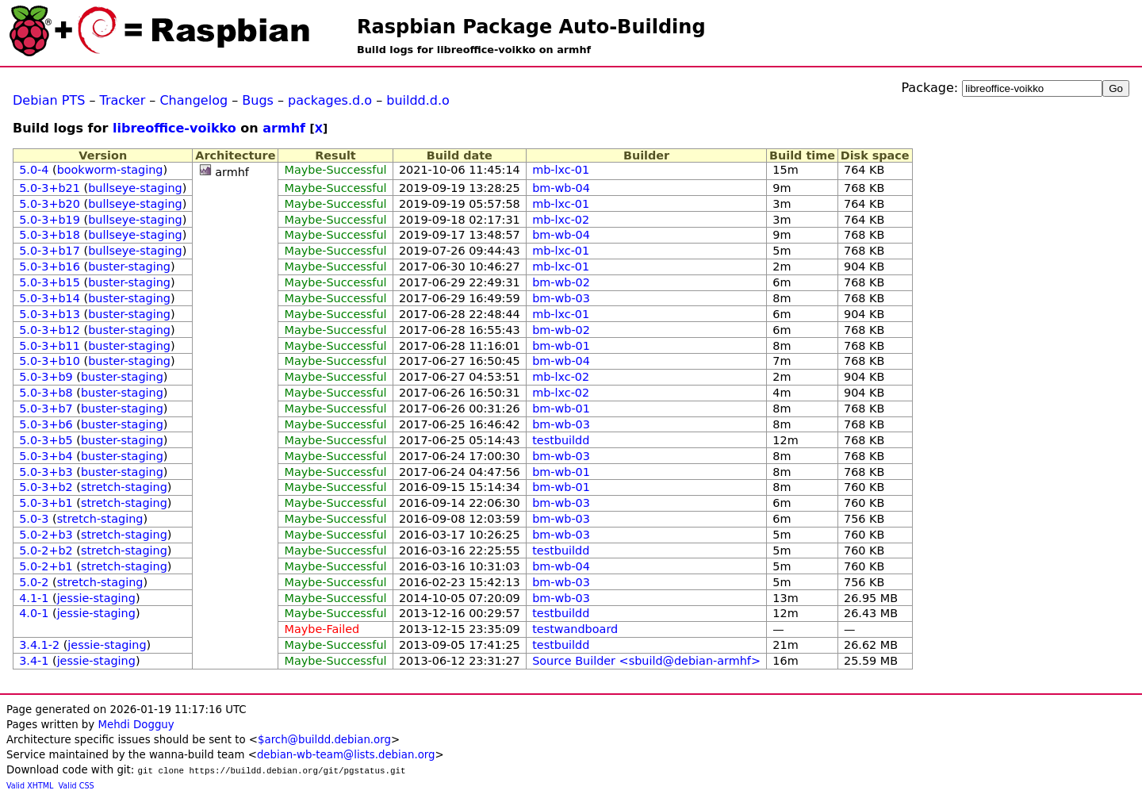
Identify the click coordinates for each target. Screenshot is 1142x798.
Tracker (123, 100)
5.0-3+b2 (46, 487)
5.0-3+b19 (49, 219)
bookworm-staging (110, 169)
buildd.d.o (418, 100)
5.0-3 (33, 518)
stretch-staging (124, 487)
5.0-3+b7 (46, 408)
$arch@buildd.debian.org (324, 740)
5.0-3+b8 (46, 392)
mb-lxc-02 (560, 219)
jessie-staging (96, 598)
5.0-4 (33, 169)
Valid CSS (76, 785)
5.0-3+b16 (49, 266)
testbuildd (560, 440)
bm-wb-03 (561, 298)
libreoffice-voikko (174, 128)
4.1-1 (33, 598)
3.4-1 (33, 660)
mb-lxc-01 (560, 169)
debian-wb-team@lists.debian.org (346, 755)
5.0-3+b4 (46, 456)
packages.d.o (330, 100)
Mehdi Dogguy (136, 725)
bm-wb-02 (561, 282)
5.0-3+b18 (49, 234)
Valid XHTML (29, 785)
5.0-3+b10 (49, 361)
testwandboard (575, 629)
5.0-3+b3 (46, 472)
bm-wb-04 (561, 188)
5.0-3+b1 (46, 503)
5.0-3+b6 (46, 424)
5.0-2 (33, 582)
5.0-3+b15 (49, 282)
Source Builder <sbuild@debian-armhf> (646, 660)
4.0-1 (33, 613)
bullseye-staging (135, 188)
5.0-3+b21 (49, 188)
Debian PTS (49, 100)
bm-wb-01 (561, 346)
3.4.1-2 (39, 645)
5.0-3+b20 (49, 204)
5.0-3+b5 (46, 440)
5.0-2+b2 (46, 550)
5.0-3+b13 (49, 314)
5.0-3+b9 (46, 376)
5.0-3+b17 (49, 250)
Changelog (193, 100)
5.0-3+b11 (49, 346)
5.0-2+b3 (46, 534)
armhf (284, 128)
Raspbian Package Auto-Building (531, 27)
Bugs (258, 100)
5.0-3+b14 (49, 298)
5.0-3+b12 (49, 330)
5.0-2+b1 (46, 566)
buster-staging (129, 266)
